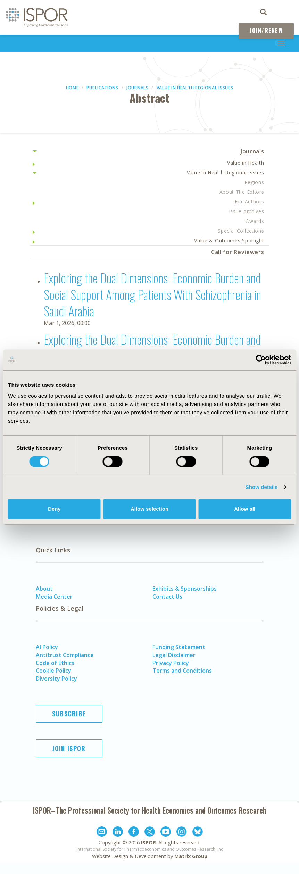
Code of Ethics (55, 663)
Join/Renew (266, 30)
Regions (254, 182)
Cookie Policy (53, 670)
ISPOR (148, 842)
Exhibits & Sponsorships (184, 588)
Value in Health (245, 162)
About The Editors (241, 192)
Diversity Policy (56, 678)
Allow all (244, 509)
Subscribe (69, 713)
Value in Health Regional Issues (195, 88)
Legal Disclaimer (174, 655)
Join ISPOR (69, 748)
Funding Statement (178, 647)
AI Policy (47, 647)
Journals (137, 88)
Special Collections (241, 230)
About (44, 588)
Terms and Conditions (182, 670)
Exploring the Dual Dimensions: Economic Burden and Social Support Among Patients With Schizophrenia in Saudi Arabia (152, 294)
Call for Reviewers (237, 252)
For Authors (249, 201)
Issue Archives (246, 211)
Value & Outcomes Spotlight (229, 240)
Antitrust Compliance (65, 655)
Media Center (54, 596)
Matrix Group (190, 856)
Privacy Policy (170, 663)
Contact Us (167, 596)
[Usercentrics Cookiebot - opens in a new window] (260, 360)
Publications (102, 88)
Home (72, 88)
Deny (54, 509)
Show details (262, 487)
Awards (255, 221)
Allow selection (149, 509)
